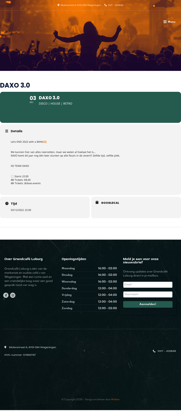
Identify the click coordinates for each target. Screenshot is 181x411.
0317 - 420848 (115, 5)
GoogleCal (110, 204)
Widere (115, 400)
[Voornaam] (148, 295)
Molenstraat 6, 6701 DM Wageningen (81, 5)
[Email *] (148, 286)
